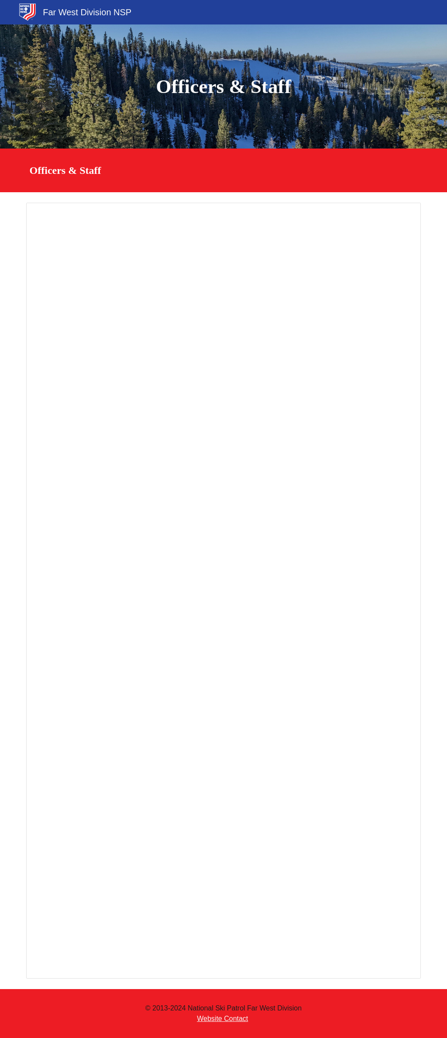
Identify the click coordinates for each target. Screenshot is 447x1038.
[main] (223, 86)
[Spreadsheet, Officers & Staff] (223, 591)
